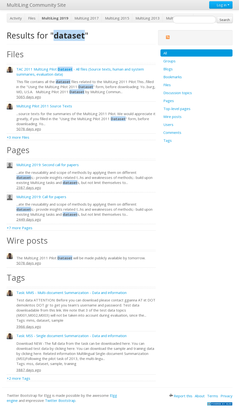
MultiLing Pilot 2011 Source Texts (44, 106)
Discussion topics (177, 92)
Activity (16, 18)
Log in (220, 4)
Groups (169, 61)
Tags (167, 140)
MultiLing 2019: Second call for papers (47, 164)
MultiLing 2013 (147, 18)
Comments (172, 132)
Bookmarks (172, 76)
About (200, 395)
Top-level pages (176, 108)
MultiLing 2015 (117, 18)
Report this (180, 395)
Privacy (227, 395)
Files (32, 18)
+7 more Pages (19, 227)
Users (168, 124)
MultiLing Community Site (36, 5)
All (165, 53)
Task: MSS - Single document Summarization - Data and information (71, 335)
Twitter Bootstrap (60, 400)
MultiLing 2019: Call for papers (41, 196)
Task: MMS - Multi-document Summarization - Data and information (71, 292)
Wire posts (172, 116)
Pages (168, 100)
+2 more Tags (18, 378)
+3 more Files (18, 137)
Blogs (168, 68)
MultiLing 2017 (86, 18)
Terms (212, 395)
